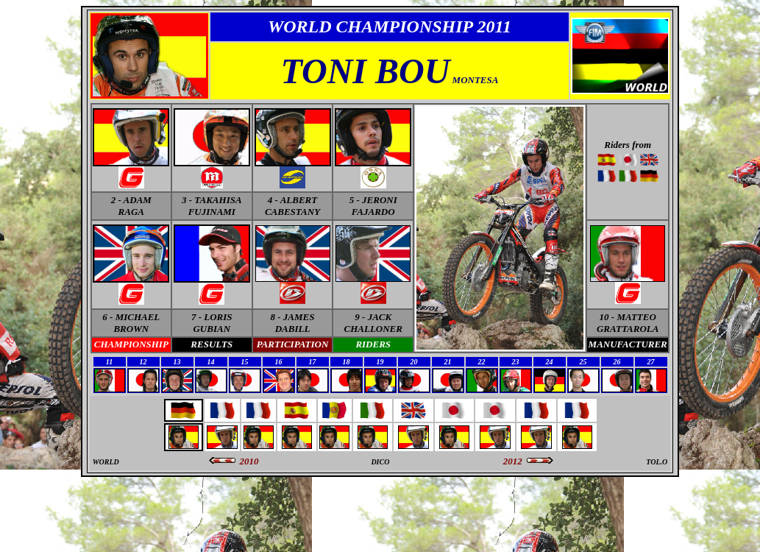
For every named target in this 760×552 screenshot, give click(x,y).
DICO (380, 462)
